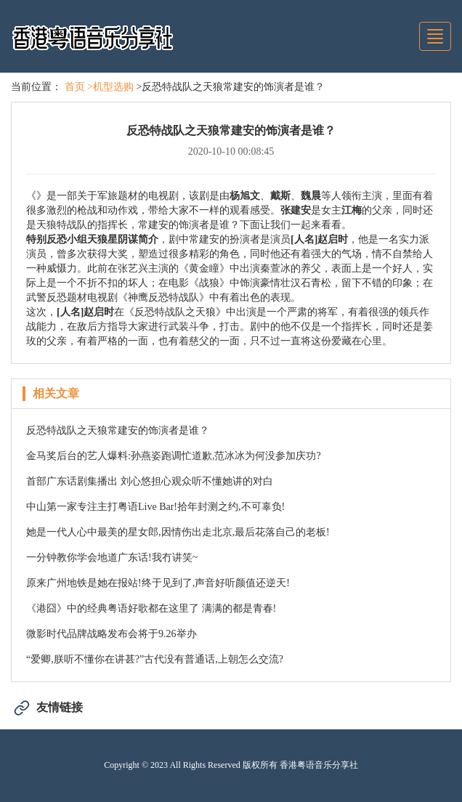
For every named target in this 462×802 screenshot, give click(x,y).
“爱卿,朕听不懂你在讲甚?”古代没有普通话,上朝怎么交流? (154, 659)
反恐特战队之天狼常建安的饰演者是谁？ (117, 430)
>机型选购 (110, 86)
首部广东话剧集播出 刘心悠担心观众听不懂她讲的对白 (149, 481)
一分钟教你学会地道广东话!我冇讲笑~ (112, 557)
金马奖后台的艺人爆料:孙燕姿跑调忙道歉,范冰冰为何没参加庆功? (173, 455)
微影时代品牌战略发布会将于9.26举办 (111, 633)
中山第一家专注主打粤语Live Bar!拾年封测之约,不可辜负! (155, 506)
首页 (75, 86)
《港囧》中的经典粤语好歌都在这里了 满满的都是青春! (151, 608)
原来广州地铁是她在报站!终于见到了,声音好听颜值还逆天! (158, 583)
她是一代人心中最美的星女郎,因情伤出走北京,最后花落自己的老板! (178, 532)
